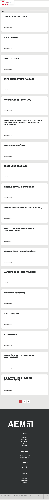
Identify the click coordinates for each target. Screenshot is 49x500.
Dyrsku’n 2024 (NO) (14, 145)
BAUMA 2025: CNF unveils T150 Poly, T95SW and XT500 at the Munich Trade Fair (23, 122)
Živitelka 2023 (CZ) (14, 292)
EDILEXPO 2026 (11, 37)
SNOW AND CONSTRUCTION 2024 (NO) (23, 207)
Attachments (24, 441)
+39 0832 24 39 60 (24, 455)
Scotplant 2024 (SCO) (16, 166)
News (24, 443)
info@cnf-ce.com (24, 457)
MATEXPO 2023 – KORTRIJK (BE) (20, 272)
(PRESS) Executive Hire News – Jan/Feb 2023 (20, 356)
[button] (46, 3)
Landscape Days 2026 (15, 16)
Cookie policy (24, 480)
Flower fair (10, 334)
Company (24, 437)
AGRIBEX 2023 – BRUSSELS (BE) (20, 251)
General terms (24, 482)
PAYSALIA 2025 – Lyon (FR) (17, 99)
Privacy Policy (24, 478)
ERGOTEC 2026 (11, 58)
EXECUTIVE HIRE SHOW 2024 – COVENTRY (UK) (19, 229)
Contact (24, 445)
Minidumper (24, 439)
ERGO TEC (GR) (11, 313)
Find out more (8, 27)
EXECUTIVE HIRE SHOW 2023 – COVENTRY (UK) (19, 379)
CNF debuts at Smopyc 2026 (19, 79)
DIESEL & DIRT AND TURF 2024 (19, 186)
